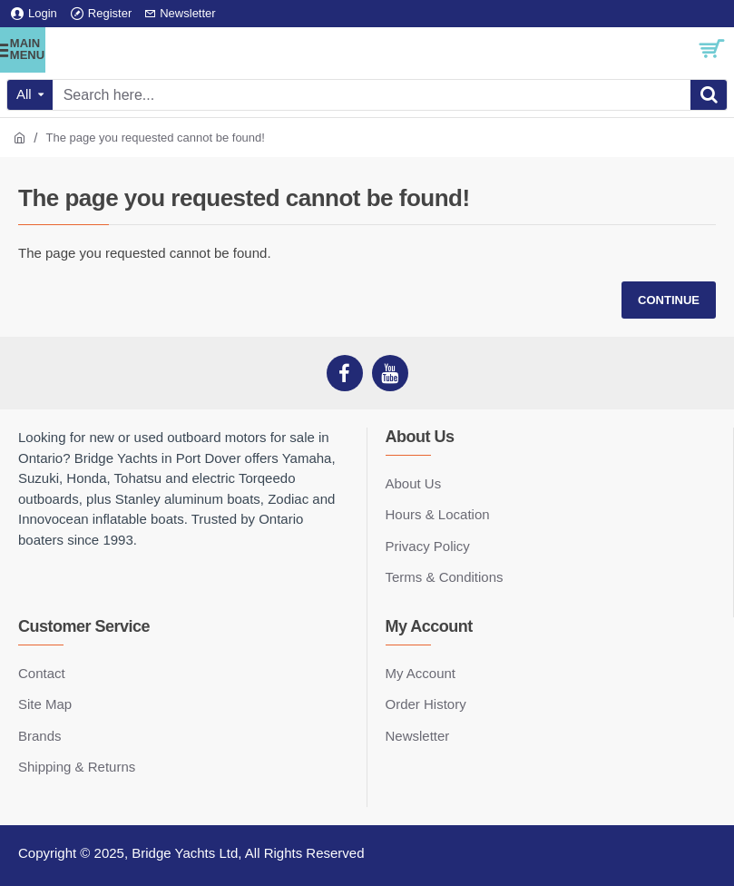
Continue (669, 300)
